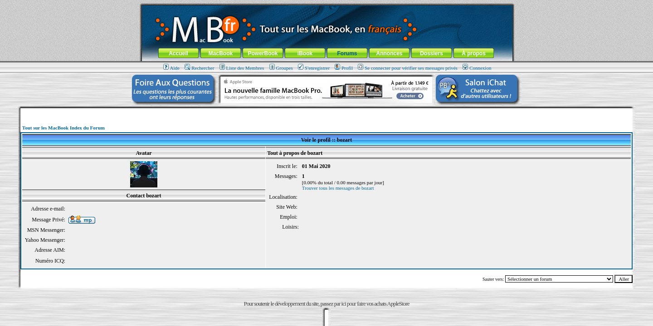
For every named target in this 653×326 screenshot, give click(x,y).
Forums (347, 53)
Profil (344, 68)
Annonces (389, 53)
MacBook (221, 53)
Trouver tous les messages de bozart (338, 188)
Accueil (178, 53)
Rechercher (199, 68)
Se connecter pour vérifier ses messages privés (408, 68)
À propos (474, 53)
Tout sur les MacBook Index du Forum (63, 127)
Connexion (477, 68)
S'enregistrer (314, 68)
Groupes (281, 68)
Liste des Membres (241, 68)
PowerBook (263, 53)
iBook (304, 53)
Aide (171, 68)
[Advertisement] (326, 111)
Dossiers (431, 53)
